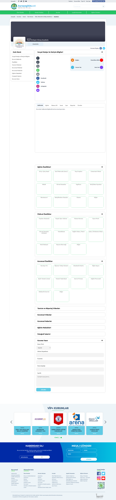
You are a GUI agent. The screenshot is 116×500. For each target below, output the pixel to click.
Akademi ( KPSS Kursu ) (57, 477)
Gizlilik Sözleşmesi (15, 476)
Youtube (26, 1)
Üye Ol (83, 1)
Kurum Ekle (77, 1)
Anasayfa (13, 1)
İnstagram (23, 1)
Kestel (24, 16)
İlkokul (25, 479)
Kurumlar (19, 16)
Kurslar (58, 12)
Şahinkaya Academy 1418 (40, 429)
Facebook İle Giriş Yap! (98, 1)
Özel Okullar (20, 12)
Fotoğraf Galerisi (16, 76)
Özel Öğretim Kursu (56, 476)
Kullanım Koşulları (15, 475)
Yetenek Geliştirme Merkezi (72, 482)
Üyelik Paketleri (15, 483)
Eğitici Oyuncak (83, 480)
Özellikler (14, 62)
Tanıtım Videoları (16, 65)
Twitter (21, 1)
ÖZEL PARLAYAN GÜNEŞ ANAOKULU (43, 16)
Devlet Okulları (39, 12)
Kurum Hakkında (16, 59)
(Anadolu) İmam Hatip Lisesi (44, 487)
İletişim (13, 478)
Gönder (43, 389)
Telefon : (71, 1)
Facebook (19, 1)
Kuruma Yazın (16, 79)
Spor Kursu (54, 485)
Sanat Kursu (55, 480)
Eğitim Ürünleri (95, 12)
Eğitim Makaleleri (17, 73)
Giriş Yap (88, 1)
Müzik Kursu (55, 482)
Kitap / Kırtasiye (84, 476)
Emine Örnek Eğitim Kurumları (58, 429)
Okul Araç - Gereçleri (85, 477)
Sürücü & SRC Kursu (56, 484)
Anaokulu (56, 16)
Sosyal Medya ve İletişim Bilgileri (21, 56)
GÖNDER (88, 459)
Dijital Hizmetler (84, 479)
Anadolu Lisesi (27, 482)
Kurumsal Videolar (17, 67)
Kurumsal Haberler (17, 70)
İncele (22, 433)
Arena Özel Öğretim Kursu (76, 429)
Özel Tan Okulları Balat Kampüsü (22, 429)
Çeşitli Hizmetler (77, 12)
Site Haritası (14, 485)
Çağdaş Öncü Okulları (94, 429)
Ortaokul (26, 480)
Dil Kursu (54, 479)
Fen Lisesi (26, 484)
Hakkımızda (14, 473)
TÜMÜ (56, 437)
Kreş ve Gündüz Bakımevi (29, 476)
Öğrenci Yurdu (69, 484)
